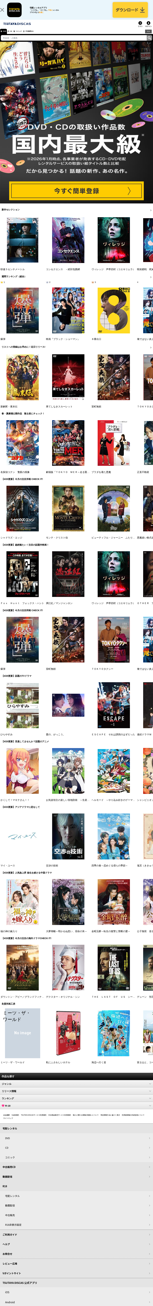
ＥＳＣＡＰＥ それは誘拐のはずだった (113, 739)
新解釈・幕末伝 (8, 411)
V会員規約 (15, 1120)
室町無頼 (96, 411)
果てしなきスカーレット (59, 411)
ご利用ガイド (10, 1239)
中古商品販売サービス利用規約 (59, 1120)
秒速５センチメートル (12, 274)
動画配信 (7, 1181)
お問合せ (7, 1258)
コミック (25, 36)
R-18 (76, 1110)
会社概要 (6, 1120)
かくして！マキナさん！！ (15, 805)
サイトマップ (8, 1123)
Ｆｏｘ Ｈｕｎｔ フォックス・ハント (22, 608)
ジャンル (76, 1088)
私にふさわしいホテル (58, 1067)
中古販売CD (39, 36)
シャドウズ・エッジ (11, 542)
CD (15, 36)
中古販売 (10, 1220)
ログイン (148, 31)
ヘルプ (6, 1249)
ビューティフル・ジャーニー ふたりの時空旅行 (118, 542)
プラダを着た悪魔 (101, 477)
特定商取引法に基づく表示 (110, 1120)
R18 (148, 36)
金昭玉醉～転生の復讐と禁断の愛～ (111, 936)
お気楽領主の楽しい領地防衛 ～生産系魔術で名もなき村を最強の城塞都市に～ (89, 805)
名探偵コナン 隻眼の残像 (15, 477)
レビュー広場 (10, 1268)
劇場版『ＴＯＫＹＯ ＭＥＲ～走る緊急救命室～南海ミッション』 (82, 477)
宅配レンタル (12, 1200)
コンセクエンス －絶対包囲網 (63, 274)
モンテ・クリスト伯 (57, 542)
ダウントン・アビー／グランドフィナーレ (23, 1001)
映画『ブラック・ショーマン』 (63, 343)
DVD (6, 36)
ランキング (76, 1103)
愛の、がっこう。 (55, 739)
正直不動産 (143, 477)
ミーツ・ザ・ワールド (12, 1067)
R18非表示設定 (13, 1229)
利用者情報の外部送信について (133, 1120)
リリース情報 (76, 1095)
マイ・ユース (7, 870)
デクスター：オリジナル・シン (63, 1001)
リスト (140, 31)
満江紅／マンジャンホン (59, 608)
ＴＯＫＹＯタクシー (102, 673)
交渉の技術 (52, 870)
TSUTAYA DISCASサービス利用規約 (33, 1120)
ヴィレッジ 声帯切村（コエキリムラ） (113, 274)
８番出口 (96, 343)
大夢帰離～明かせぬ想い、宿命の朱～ (66, 936)
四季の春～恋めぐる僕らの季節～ (110, 870)
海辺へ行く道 (99, 1067)
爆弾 (2, 343)
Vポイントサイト (12, 1278)
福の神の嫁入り (8, 936)
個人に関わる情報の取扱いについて (86, 1120)
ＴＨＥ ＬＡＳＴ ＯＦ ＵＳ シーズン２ (116, 1001)
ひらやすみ (6, 739)
